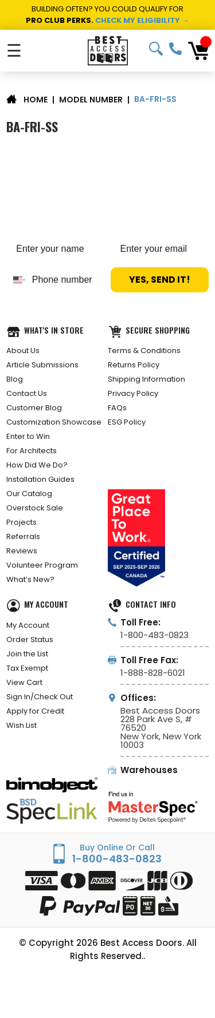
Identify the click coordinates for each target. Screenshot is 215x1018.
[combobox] (16, 280)
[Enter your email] (160, 249)
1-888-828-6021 (152, 673)
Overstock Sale (34, 507)
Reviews (21, 550)
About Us (23, 350)
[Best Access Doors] (107, 50)
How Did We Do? (37, 465)
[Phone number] (65, 280)
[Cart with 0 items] (198, 51)
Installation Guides (40, 479)
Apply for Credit (35, 711)
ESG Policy (127, 422)
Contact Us (26, 393)
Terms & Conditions (144, 350)
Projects (21, 522)
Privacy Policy (133, 393)
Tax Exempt (27, 668)
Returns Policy (133, 364)
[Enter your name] (55, 249)
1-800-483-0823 (175, 49)
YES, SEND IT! (159, 279)
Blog (14, 379)
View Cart (24, 682)
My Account (27, 625)
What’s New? (30, 579)
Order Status (29, 639)
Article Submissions (42, 364)
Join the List (27, 653)
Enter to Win (28, 436)
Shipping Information (146, 379)
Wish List (21, 725)
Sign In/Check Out (39, 696)
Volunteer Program (42, 565)
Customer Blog (34, 407)
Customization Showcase (53, 422)
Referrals (23, 536)
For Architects (31, 450)
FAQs (117, 407)
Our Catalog (29, 493)
